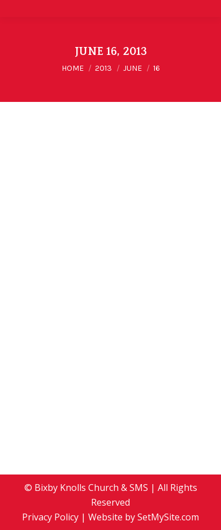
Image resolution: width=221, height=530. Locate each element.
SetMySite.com (168, 517)
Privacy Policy (50, 517)
